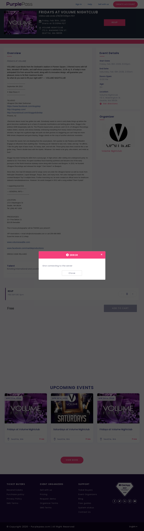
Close (72, 273)
